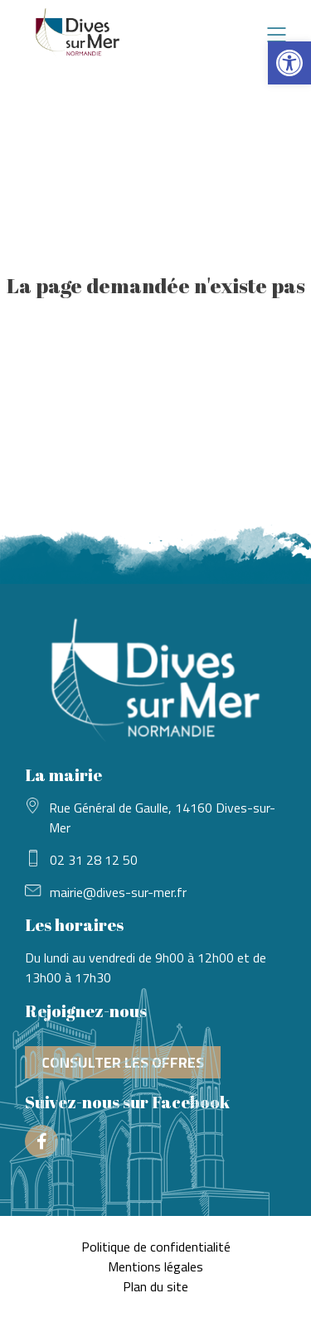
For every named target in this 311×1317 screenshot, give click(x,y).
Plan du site (155, 1286)
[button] (289, 62)
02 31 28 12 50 (94, 860)
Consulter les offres (122, 1062)
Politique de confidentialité (156, 1247)
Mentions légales (155, 1266)
